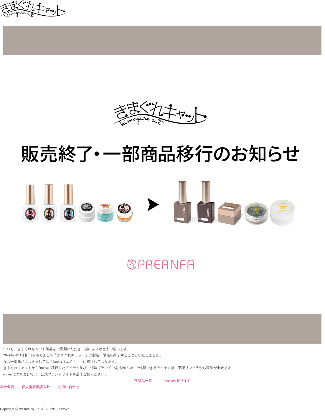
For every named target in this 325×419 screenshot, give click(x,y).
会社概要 (7, 387)
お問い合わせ (68, 387)
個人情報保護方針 (36, 387)
